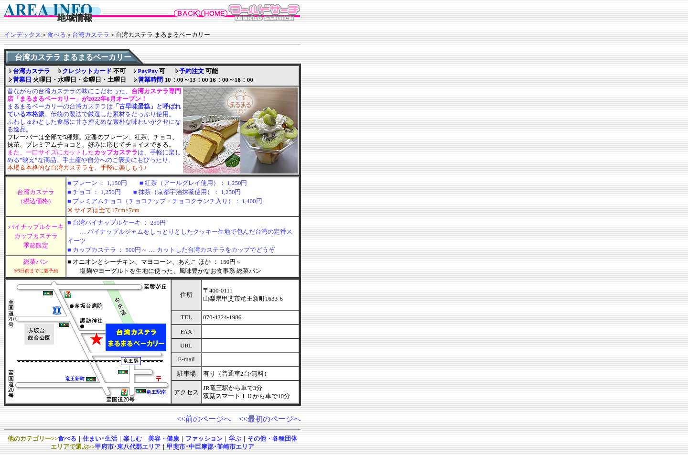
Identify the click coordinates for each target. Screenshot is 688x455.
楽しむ (132, 438)
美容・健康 (163, 438)
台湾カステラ (90, 34)
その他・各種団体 (272, 438)
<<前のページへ (204, 419)
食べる (56, 34)
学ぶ (235, 438)
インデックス (22, 34)
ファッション (204, 438)
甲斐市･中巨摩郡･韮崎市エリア (210, 446)
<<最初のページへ (270, 419)
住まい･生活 (100, 438)
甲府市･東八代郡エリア (128, 446)
